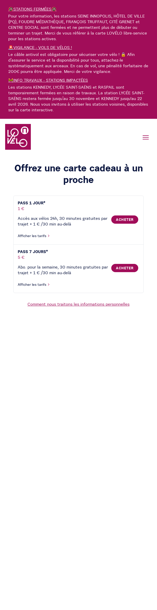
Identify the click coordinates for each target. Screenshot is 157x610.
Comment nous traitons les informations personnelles (78, 304)
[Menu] (146, 137)
